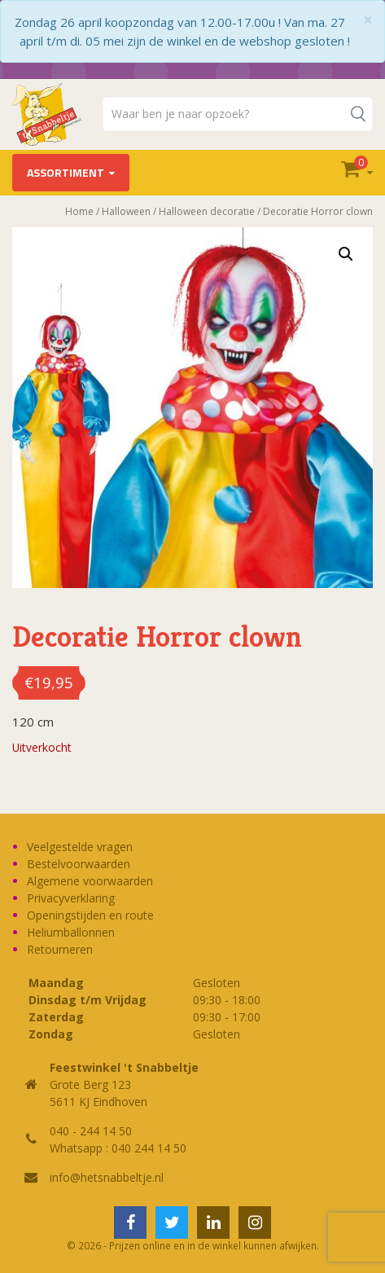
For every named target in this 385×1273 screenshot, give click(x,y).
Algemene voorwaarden (90, 881)
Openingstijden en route (90, 915)
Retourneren (60, 949)
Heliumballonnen (71, 932)
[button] (346, 254)
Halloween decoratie (207, 211)
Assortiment (65, 172)
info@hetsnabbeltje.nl (107, 1177)
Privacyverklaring (71, 898)
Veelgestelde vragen (80, 846)
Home (79, 211)
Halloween (126, 211)
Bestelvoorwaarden (78, 863)
